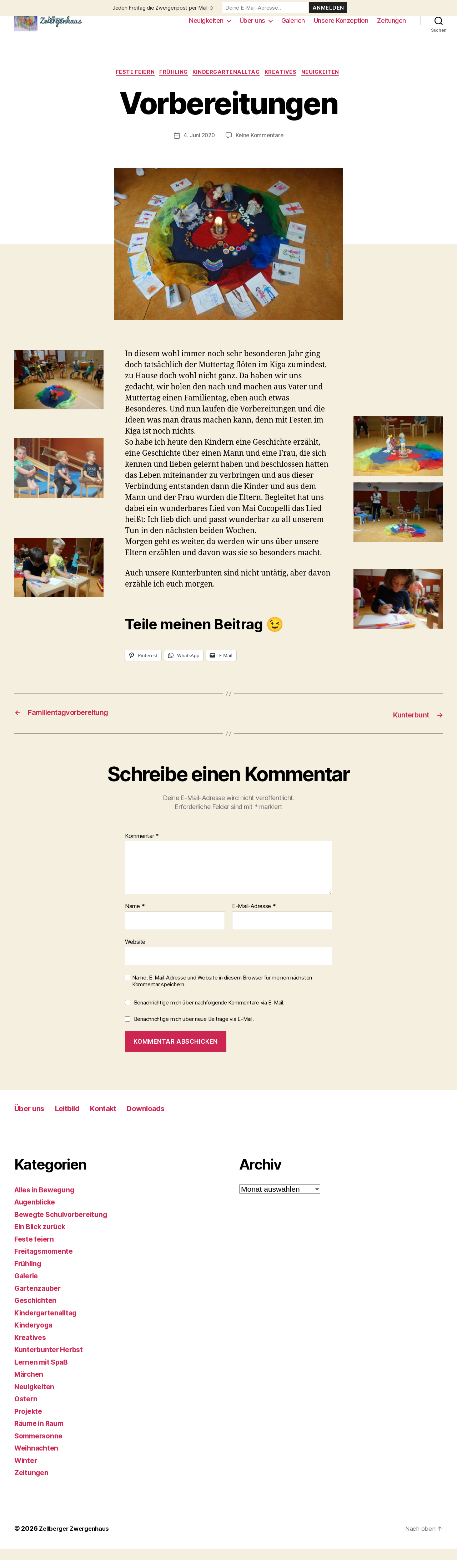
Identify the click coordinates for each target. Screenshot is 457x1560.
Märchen (29, 1385)
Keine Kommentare (260, 147)
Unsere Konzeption (341, 26)
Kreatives (285, 84)
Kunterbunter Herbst (51, 1360)
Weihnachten (37, 1459)
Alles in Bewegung (47, 1201)
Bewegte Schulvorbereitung (64, 1225)
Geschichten (37, 1311)
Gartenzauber (39, 1299)
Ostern (26, 1410)
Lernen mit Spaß (43, 1373)
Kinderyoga (35, 1336)
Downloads (166, 1119)
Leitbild (76, 1119)
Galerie (27, 1287)
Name (135, 918)
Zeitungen (391, 26)
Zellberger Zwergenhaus (77, 1540)
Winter (26, 1471)
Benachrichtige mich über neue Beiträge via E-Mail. (194, 1030)
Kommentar (142, 847)
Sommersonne (40, 1447)
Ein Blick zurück (42, 1237)
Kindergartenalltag (227, 84)
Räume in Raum (41, 1434)
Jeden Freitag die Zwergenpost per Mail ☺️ (163, 7)
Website (135, 952)
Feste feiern (130, 84)
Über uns (252, 26)
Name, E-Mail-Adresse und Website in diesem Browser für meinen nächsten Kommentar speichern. (222, 992)
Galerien (293, 26)
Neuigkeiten (206, 26)
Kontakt (117, 1119)
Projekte (29, 1422)
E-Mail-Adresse (254, 918)
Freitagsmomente (46, 1262)
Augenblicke (37, 1213)
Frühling (171, 84)
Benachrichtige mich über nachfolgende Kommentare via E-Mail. (209, 1013)
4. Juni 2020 (198, 147)
